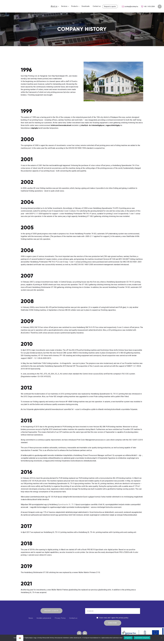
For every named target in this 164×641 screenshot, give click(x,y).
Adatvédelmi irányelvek (142, 637)
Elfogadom (128, 637)
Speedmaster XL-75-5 (66, 504)
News (31, 618)
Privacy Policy (60, 618)
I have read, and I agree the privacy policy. (114, 618)
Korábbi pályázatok (44, 618)
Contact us (73, 618)
